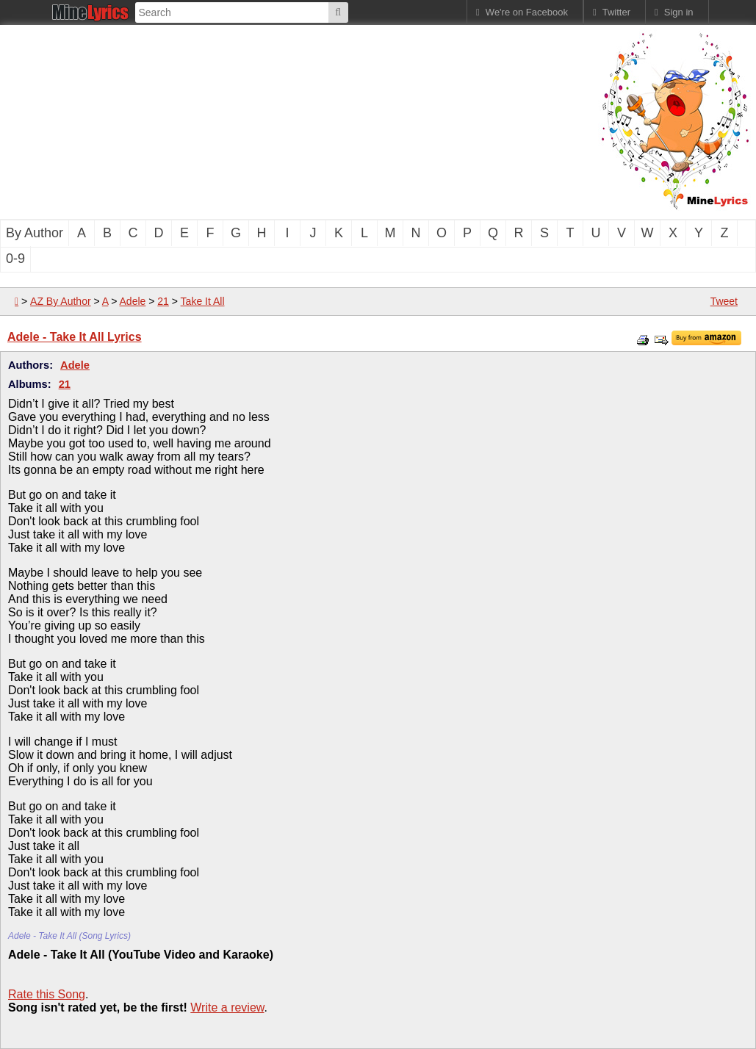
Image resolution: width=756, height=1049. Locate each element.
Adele (133, 301)
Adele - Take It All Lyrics (74, 337)
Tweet (724, 301)
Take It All (203, 301)
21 (163, 301)
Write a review (227, 1007)
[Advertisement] (250, 120)
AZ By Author (60, 301)
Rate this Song (46, 994)
